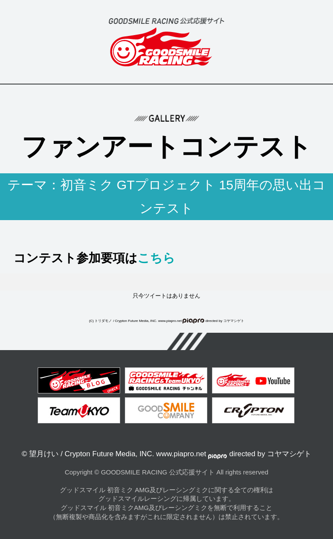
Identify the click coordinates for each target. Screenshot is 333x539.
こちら (156, 258)
